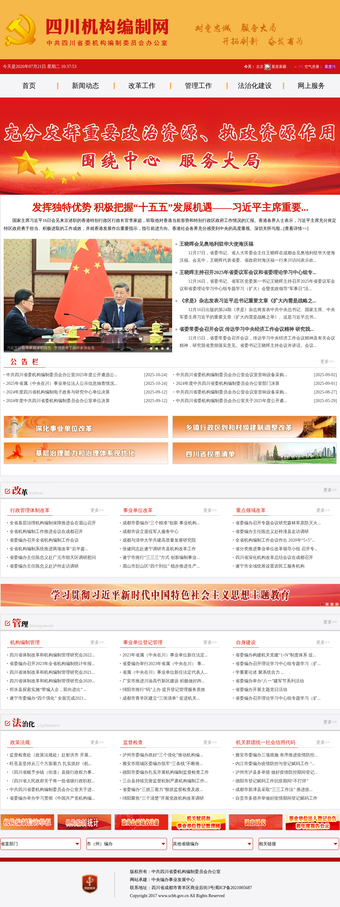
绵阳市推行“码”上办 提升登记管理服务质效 (163, 689)
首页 (29, 85)
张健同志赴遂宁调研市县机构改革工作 (159, 549)
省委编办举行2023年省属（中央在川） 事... (163, 663)
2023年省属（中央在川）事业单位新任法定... (165, 655)
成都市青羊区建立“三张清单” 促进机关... (161, 698)
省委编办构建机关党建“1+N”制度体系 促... (275, 655)
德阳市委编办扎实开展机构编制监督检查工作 (165, 772)
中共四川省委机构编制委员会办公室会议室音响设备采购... (231, 374)
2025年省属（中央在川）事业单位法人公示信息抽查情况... (62, 383)
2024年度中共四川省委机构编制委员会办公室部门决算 (228, 383)
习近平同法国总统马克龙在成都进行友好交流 (156, 348)
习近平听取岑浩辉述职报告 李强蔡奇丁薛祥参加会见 (151, 348)
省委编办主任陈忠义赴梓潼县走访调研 (272, 531)
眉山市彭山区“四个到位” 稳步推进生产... (161, 566)
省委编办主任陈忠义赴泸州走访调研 (44, 566)
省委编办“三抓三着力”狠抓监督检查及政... (162, 789)
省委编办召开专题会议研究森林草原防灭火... (278, 523)
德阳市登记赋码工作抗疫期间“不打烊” (271, 781)
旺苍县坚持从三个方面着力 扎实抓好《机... (51, 763)
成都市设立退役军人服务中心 (150, 531)
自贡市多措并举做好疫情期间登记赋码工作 (276, 798)
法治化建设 (255, 85)
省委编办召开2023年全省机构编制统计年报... (52, 663)
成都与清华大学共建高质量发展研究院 (159, 540)
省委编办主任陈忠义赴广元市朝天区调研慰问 (53, 557)
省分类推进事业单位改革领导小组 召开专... (276, 549)
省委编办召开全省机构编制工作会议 (44, 540)
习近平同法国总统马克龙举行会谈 (162, 348)
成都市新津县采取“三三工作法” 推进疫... (274, 789)
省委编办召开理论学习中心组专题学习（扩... (278, 663)
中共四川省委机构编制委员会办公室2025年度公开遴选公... (62, 374)
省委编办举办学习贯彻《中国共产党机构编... (52, 798)
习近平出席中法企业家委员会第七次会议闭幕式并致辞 (168, 348)
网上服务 (311, 85)
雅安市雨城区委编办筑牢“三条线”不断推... (162, 763)
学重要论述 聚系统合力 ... (259, 672)
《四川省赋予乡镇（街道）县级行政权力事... (52, 772)
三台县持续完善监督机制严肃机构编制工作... (165, 781)
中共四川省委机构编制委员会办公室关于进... (52, 789)
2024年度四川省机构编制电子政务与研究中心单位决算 (58, 392)
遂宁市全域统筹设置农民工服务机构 (270, 566)
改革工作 (141, 85)
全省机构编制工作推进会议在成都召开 (46, 531)
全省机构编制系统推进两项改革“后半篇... (49, 549)
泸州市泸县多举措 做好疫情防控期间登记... (276, 772)
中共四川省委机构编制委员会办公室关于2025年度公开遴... (231, 400)
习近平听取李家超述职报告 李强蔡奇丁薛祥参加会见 (51, 348)
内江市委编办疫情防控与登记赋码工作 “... (275, 763)
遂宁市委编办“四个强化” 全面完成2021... (48, 698)
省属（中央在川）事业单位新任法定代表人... (165, 672)
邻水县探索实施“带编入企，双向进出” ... (48, 689)
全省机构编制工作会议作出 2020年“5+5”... (275, 540)
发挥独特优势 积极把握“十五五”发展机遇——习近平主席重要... (170, 207)
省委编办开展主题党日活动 (261, 689)
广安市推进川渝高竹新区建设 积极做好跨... (163, 681)
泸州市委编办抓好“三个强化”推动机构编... (162, 755)
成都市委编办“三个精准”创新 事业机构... (161, 523)
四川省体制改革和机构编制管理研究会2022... (52, 655)
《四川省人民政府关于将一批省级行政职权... (52, 781)
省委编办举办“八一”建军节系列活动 (269, 681)
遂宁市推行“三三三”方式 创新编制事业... (161, 557)
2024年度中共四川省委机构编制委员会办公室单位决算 (58, 400)
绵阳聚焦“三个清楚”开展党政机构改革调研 (163, 798)
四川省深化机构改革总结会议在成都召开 (274, 557)
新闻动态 (85, 85)
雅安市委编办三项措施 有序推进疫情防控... (276, 755)
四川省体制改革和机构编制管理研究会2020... (52, 681)
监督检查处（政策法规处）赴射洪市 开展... (51, 755)
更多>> (327, 361)
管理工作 (198, 85)
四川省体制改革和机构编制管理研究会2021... (52, 672)
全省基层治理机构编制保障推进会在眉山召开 (53, 523)
